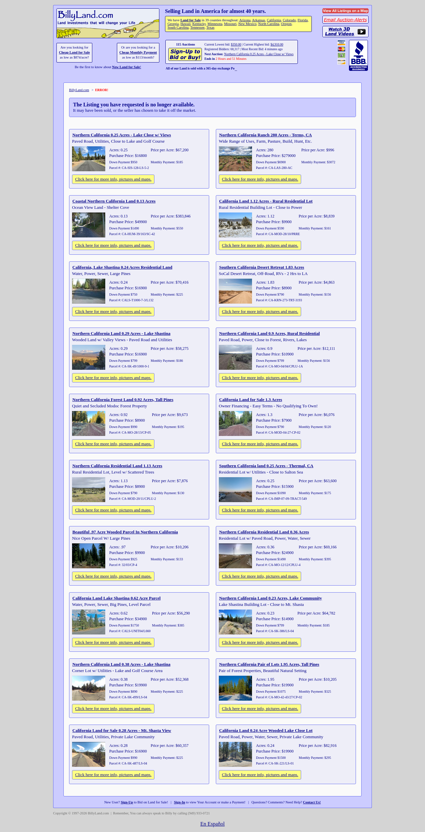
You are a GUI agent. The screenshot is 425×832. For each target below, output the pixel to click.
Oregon (286, 24)
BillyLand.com (79, 90)
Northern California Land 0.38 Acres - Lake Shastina (121, 664)
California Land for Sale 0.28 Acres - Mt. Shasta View (121, 730)
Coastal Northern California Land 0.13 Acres (113, 201)
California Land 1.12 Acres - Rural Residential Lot (265, 201)
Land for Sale (190, 20)
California (274, 20)
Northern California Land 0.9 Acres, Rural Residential (269, 333)
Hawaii (185, 24)
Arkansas (258, 20)
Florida (302, 20)
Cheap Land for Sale (74, 52)
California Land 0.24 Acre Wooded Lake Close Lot (265, 730)
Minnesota (215, 24)
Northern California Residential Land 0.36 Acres (264, 531)
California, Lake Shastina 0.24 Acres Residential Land (122, 267)
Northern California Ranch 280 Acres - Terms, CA (265, 134)
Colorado (289, 20)
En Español (212, 824)
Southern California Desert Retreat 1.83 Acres (261, 267)
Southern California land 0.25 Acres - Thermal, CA (266, 465)
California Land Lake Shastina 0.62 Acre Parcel (116, 598)
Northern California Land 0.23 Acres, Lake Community (270, 598)
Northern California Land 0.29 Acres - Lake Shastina (121, 333)
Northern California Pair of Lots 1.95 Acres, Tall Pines (269, 664)
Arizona (244, 20)
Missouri (230, 24)
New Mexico (247, 24)
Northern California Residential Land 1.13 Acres (117, 465)
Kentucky (199, 24)
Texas (210, 27)
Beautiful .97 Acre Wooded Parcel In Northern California (125, 531)
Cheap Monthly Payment (138, 52)
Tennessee (197, 27)
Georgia (173, 24)
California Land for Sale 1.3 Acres (250, 399)
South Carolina (178, 27)
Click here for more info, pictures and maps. (113, 179)
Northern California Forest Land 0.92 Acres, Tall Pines (122, 399)
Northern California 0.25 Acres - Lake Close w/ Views (259, 54)
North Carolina (268, 24)
